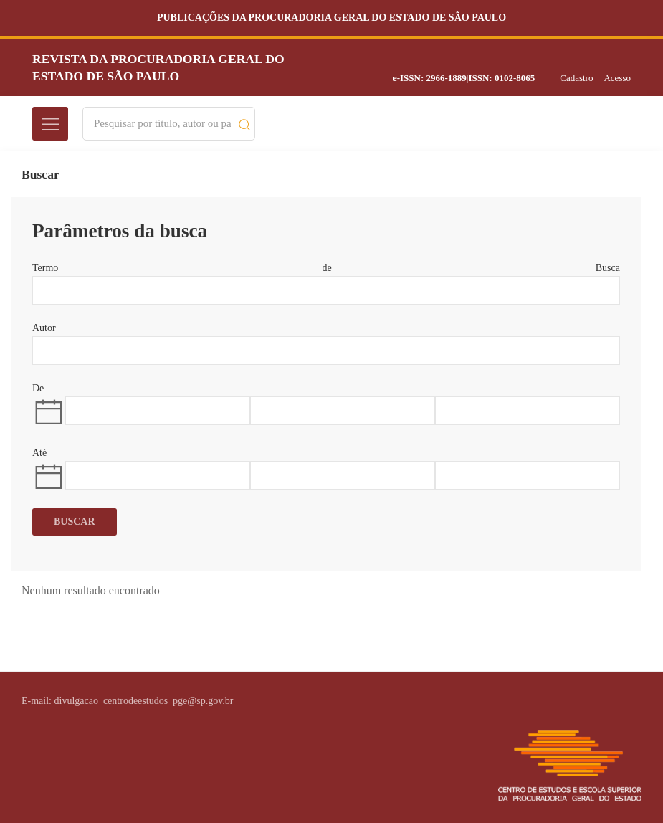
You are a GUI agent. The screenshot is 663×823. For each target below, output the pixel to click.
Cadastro (576, 77)
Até (39, 452)
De (38, 388)
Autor (44, 328)
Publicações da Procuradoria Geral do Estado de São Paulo (331, 17)
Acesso (617, 77)
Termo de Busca (326, 267)
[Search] (162, 123)
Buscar (74, 521)
